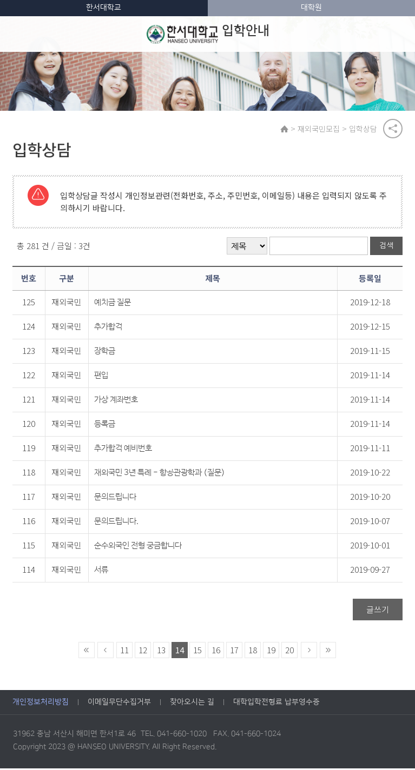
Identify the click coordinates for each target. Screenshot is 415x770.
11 (124, 651)
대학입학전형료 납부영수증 (276, 704)
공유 (393, 129)
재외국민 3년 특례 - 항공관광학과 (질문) (159, 474)
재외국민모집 (320, 129)
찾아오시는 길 (192, 704)
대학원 (311, 7)
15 (197, 651)
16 (216, 651)
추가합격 (108, 328)
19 (271, 651)
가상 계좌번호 (116, 401)
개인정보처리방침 (40, 704)
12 (143, 651)
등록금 (104, 425)
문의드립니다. (116, 522)
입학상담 (364, 129)
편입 (101, 376)
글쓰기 (377, 611)
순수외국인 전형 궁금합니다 (138, 547)
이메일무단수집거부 (119, 704)
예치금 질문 (112, 304)
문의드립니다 (115, 498)
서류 (101, 571)
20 (289, 651)
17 (234, 651)
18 (252, 651)
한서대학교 (103, 7)
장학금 (104, 352)
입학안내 (208, 34)
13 (161, 651)
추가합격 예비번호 (123, 449)
